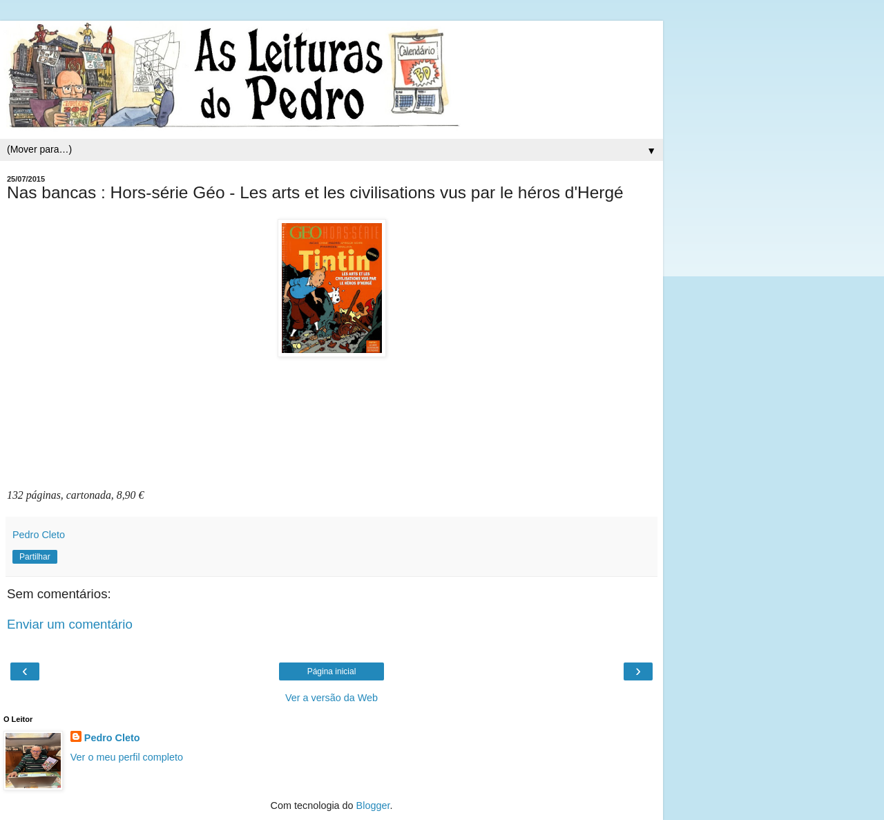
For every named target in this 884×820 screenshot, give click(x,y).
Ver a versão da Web (331, 697)
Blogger (373, 805)
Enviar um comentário (70, 624)
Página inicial (331, 671)
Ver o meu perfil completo (126, 757)
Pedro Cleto (112, 737)
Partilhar (34, 557)
